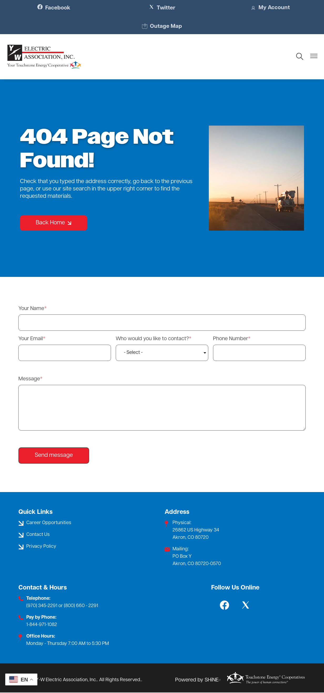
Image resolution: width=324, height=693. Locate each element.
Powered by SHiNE (198, 680)
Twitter (161, 8)
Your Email (30, 339)
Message (29, 379)
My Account (269, 8)
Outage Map (162, 26)
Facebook (55, 8)
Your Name (31, 309)
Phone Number (230, 339)
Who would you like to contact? (152, 339)
